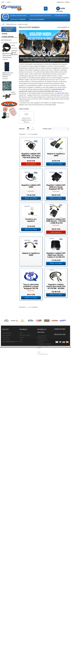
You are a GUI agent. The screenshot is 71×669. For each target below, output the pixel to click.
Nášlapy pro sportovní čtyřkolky (8, 337)
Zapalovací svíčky (8, 427)
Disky (4, 172)
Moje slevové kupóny (8, 643)
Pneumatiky (6, 169)
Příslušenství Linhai (8, 107)
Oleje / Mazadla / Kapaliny (7, 358)
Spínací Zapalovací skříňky (7, 276)
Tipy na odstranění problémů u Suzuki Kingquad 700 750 (31, 286)
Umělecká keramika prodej (8, 456)
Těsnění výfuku (7, 407)
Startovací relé (6, 280)
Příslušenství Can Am (7, 70)
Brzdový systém (7, 212)
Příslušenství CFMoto (6, 80)
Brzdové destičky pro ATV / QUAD (7, 195)
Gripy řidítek (6, 317)
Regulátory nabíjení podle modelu (7, 269)
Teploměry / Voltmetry (5, 289)
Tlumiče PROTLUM (8, 409)
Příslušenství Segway (6, 114)
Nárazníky (5, 334)
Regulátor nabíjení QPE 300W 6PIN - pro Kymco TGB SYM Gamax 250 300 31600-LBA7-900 (31, 157)
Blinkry (4, 238)
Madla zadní (6, 325)
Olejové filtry (6, 362)
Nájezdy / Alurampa (8, 331)
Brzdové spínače (7, 241)
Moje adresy (5, 639)
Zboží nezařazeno (8, 131)
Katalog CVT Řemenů (18, 19)
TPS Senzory (6, 299)
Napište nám (60, 2)
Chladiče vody (6, 214)
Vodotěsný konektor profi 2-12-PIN (8, 308)
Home (21, 634)
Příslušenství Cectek (6, 75)
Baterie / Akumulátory (6, 186)
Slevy (3, 533)
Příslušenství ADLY (8, 55)
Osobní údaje (5, 641)
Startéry (4, 283)
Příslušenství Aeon (8, 62)
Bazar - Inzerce (7, 445)
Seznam (33, 128)
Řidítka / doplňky (7, 398)
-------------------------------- (8, 42)
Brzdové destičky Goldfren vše (7, 200)
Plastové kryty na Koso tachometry (7, 296)
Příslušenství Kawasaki (6, 101)
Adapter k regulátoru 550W (31, 254)
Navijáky (5, 328)
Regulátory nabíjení (36, 19)
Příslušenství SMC (8, 118)
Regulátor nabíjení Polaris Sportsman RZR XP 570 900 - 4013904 (55, 286)
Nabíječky (5, 262)
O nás (21, 641)
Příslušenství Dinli (8, 84)
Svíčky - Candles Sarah (7, 461)
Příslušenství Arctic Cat (8, 66)
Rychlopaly (5, 389)
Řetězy (4, 392)
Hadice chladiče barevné (7, 321)
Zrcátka (4, 430)
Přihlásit (67, 2)
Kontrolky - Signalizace (5, 252)
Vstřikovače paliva (7, 314)
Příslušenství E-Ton (8, 87)
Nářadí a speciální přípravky (8, 342)
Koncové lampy (6, 249)
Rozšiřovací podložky (5, 385)
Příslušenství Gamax (6, 90)
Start (6, 16)
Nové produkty (6, 468)
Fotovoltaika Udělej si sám (8, 452)
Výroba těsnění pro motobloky (8, 441)
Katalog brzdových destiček (40, 16)
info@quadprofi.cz (42, 655)
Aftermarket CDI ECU (8, 243)
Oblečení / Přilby (7, 355)
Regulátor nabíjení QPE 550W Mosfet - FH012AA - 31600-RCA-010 (56, 221)
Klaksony (4, 246)
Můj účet (5, 631)
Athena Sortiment (8, 143)
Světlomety (5, 285)
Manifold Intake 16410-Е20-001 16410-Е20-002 (7, 484)
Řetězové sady (7, 395)
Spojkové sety (6, 404)
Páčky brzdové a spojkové (7, 191)
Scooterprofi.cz (7, 433)
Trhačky (4, 302)
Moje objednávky (6, 634)
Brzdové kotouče (7, 204)
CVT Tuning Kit (7, 220)
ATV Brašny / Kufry (8, 183)
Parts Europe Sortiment (6, 152)
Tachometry (5, 292)
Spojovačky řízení (7, 401)
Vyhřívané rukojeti (7, 312)
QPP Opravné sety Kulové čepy (8, 156)
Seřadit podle (47, 129)
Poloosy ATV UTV (61, 16)
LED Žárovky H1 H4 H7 (8, 46)
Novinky (4, 34)
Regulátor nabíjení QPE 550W (31, 186)
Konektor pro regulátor (31, 220)
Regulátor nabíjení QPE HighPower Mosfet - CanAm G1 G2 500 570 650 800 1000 (55, 256)
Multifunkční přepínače (5, 259)
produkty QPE (59, 93)
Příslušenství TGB (8, 124)
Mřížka (28, 128)
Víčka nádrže (6, 415)
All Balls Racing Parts (7, 140)
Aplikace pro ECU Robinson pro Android (7, 504)
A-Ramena (5, 180)
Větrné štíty (6, 412)
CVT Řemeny (6, 217)
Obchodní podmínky (25, 636)
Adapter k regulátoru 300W (56, 155)
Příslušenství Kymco (8, 105)
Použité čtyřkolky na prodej (8, 37)
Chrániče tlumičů (7, 226)
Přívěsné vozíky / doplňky (7, 375)
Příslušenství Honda (8, 97)
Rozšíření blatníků (8, 381)
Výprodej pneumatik (5, 165)
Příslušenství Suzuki (8, 121)
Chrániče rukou (7, 223)
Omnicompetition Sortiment (8, 147)
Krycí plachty (6, 352)
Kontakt (22, 639)
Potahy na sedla (7, 371)
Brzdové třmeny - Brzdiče (8, 208)
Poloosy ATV (6, 368)
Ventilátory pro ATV (8, 305)
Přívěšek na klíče (7, 378)
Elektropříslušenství (8, 232)
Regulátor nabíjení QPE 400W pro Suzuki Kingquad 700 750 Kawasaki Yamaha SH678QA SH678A (55, 189)
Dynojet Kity (6, 229)
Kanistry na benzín (8, 349)
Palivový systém (7, 365)
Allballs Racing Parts (19, 16)
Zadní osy (5, 424)
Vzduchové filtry (7, 421)
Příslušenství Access (6, 58)
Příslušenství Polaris (8, 110)
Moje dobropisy (6, 636)
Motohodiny (5, 255)
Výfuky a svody (7, 418)
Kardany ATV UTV (8, 346)
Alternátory (5, 235)
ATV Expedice (6, 448)
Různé (4, 273)
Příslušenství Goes (8, 94)
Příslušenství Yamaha (6, 127)
